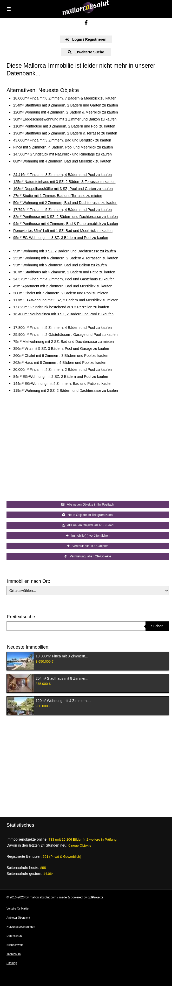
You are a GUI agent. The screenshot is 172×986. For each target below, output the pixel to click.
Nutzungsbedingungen (20, 926)
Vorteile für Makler (18, 908)
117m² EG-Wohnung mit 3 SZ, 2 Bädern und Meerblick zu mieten (65, 300)
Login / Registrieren (85, 39)
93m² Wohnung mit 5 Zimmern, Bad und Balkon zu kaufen (60, 265)
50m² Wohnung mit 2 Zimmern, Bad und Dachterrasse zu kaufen (65, 203)
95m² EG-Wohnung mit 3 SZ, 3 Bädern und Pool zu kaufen (60, 238)
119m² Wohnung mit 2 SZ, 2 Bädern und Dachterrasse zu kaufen (65, 390)
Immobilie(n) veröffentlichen (87, 535)
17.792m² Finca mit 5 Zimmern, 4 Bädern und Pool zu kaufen (62, 210)
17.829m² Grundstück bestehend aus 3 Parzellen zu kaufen (61, 307)
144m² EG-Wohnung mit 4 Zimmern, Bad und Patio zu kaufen (63, 383)
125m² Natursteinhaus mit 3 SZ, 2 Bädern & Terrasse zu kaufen (64, 182)
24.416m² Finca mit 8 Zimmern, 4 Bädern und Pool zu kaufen (62, 175)
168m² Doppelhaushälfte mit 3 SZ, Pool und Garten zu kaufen (63, 189)
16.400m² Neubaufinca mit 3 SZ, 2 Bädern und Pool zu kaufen (63, 314)
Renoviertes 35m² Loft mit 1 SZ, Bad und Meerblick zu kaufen (63, 231)
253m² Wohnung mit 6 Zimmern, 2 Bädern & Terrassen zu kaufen (65, 258)
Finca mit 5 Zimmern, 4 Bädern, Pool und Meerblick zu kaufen (63, 147)
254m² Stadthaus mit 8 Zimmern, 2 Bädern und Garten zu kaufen (65, 105)
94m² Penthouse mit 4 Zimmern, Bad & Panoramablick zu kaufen (65, 224)
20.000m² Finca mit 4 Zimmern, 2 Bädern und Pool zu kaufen (62, 369)
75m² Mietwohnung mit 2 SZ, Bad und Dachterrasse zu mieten (63, 341)
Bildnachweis (14, 944)
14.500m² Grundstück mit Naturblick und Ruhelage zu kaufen (62, 154)
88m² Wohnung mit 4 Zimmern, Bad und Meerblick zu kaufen (62, 161)
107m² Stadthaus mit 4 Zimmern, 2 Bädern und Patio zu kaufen (64, 272)
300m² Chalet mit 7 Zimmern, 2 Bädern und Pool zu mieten (60, 293)
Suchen (157, 626)
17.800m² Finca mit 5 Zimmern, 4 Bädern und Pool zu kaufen (62, 327)
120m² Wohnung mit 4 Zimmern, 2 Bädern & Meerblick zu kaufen (65, 112)
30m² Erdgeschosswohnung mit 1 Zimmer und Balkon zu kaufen (65, 119)
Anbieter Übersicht (18, 917)
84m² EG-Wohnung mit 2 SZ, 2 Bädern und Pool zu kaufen (60, 376)
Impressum (13, 953)
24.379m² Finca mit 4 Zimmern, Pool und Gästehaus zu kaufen (64, 279)
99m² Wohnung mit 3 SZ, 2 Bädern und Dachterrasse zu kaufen (64, 251)
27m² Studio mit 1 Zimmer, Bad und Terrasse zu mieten (57, 196)
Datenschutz (14, 935)
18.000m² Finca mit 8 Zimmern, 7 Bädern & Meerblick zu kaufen (64, 98)
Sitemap (11, 962)
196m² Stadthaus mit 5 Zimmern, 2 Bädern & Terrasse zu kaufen (65, 133)
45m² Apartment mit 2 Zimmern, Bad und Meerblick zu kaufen (62, 286)
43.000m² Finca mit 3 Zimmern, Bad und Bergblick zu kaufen (62, 140)
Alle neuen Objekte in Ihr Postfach (87, 504)
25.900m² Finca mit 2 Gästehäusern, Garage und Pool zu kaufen (65, 334)
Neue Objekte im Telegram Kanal (88, 515)
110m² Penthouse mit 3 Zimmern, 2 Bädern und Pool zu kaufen (64, 126)
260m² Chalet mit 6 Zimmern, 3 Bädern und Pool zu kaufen (60, 355)
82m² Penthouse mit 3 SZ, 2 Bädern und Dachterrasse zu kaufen (65, 217)
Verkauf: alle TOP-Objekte (88, 546)
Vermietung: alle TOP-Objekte (87, 556)
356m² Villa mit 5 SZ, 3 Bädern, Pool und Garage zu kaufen (61, 348)
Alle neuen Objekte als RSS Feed (88, 525)
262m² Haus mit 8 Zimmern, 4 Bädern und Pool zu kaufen (59, 362)
